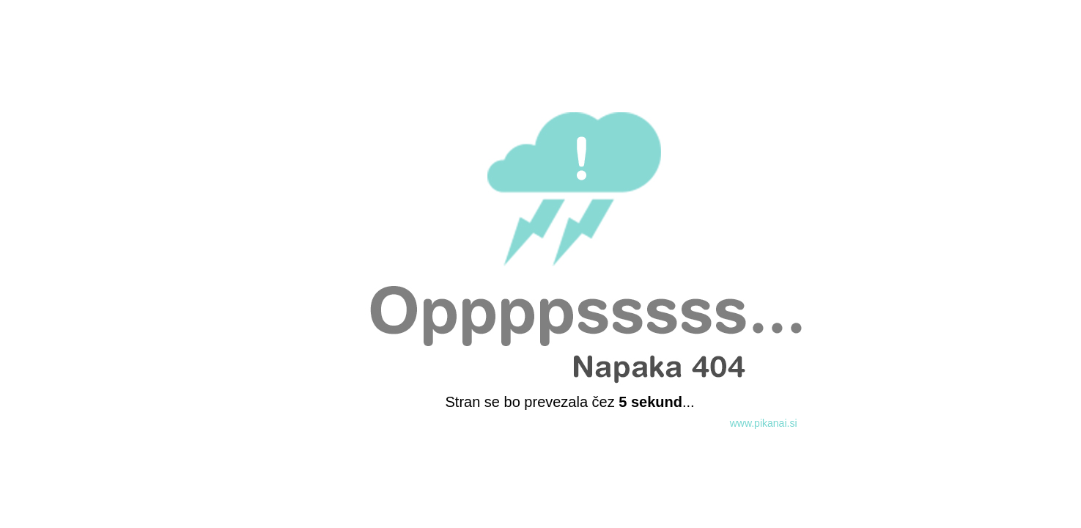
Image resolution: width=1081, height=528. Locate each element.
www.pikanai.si (763, 423)
